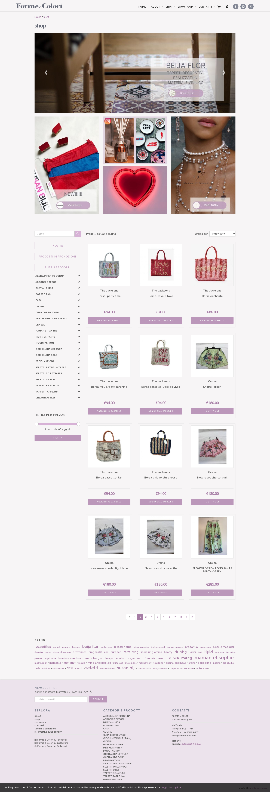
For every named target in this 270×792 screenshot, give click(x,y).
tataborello (144, 668)
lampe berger (93, 658)
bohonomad (158, 647)
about (38, 716)
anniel (56, 647)
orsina (191, 663)
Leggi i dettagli (169, 787)
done (48, 652)
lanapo (109, 658)
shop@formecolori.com (184, 735)
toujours (174, 668)
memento (55, 662)
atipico (66, 647)
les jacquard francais (141, 658)
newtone (158, 663)
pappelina (204, 662)
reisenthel (59, 668)
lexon (161, 658)
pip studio (228, 663)
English (186, 744)
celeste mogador (223, 647)
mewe (81, 663)
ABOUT (155, 6)
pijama (216, 663)
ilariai (192, 652)
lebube (119, 658)
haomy (168, 652)
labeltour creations (70, 658)
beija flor (90, 646)
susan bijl (126, 667)
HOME (142, 6)
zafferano (201, 668)
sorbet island (107, 668)
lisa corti (173, 658)
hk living (180, 652)
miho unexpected (99, 662)
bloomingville (141, 647)
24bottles (43, 647)
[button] (50, 73)
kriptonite (50, 658)
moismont (131, 663)
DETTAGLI (212, 411)
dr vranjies (80, 652)
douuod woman (62, 652)
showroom (40, 722)
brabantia (191, 647)
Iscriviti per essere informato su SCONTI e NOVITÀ (135, 689)
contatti (39, 725)
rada (37, 668)
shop (37, 719)
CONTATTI (205, 6)
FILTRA (57, 438)
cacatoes (205, 647)
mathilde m (41, 663)
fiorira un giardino (151, 652)
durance (116, 652)
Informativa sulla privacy (48, 731)
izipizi (208, 652)
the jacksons (160, 668)
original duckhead (176, 663)
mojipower (145, 663)
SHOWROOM (185, 6)
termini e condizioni (45, 728)
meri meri (69, 662)
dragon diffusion (98, 652)
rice (69, 668)
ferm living (131, 652)
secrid (79, 668)
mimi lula (118, 663)
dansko (39, 652)
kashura (219, 652)
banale (76, 647)
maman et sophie (214, 657)
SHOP (169, 6)
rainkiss (46, 668)
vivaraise (187, 668)
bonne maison (175, 647)
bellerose (106, 647)
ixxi (200, 652)
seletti (91, 667)
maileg (186, 658)
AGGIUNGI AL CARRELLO (109, 320)
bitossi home (122, 647)
